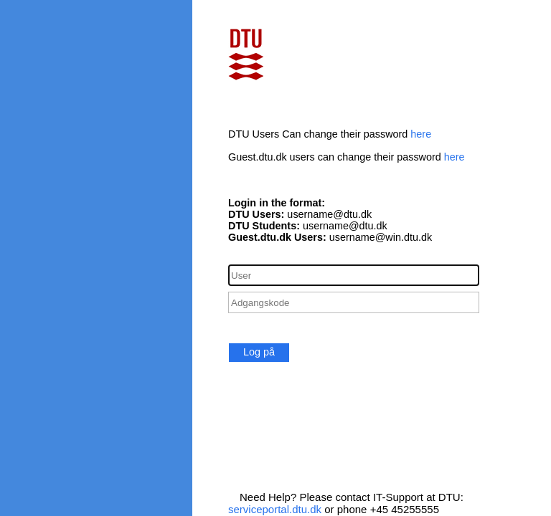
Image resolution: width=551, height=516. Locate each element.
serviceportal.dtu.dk (274, 509)
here (420, 134)
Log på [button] (259, 352)
